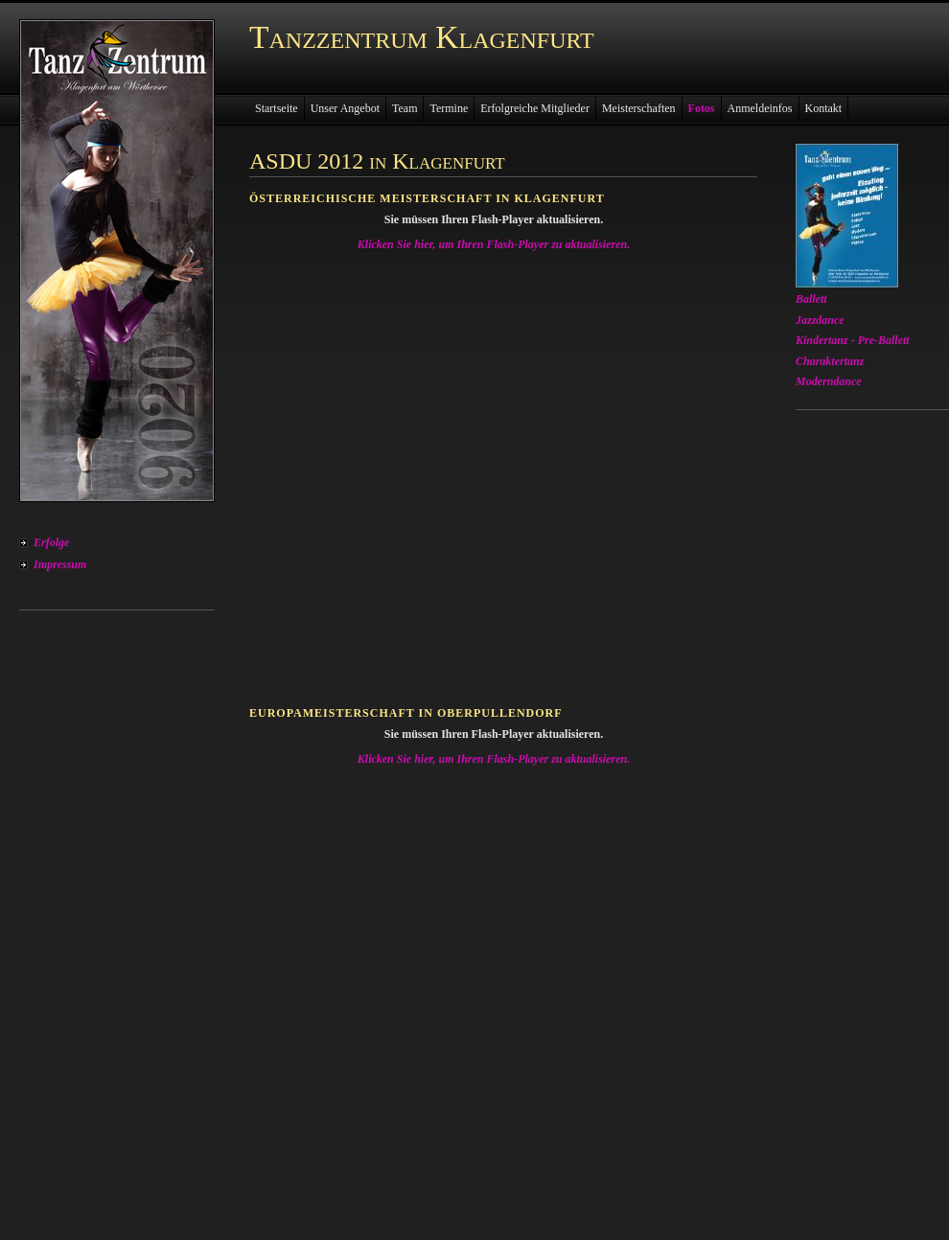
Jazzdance (820, 320)
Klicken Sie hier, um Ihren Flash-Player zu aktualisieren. (494, 244)
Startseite (276, 108)
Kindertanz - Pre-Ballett (853, 340)
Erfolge (51, 542)
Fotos (701, 108)
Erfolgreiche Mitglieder (535, 108)
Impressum (60, 564)
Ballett (811, 299)
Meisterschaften (639, 108)
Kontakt (824, 108)
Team (404, 108)
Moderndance (829, 381)
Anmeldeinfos (760, 108)
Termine (448, 108)
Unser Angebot (345, 108)
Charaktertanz (830, 361)
